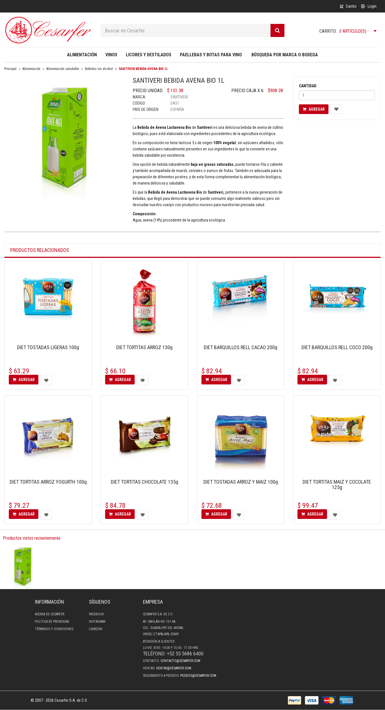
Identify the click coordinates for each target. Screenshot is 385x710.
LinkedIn (95, 629)
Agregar (314, 109)
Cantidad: (308, 86)
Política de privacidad (52, 622)
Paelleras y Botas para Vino (211, 54)
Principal (10, 69)
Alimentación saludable (62, 69)
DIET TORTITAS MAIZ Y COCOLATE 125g (337, 484)
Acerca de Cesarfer (49, 614)
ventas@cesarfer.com (173, 668)
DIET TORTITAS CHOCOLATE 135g (144, 482)
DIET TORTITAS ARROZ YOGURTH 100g (48, 482)
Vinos (111, 54)
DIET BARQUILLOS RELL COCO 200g (336, 347)
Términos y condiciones (54, 629)
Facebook (96, 614)
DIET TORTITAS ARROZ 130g (144, 347)
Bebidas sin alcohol (99, 69)
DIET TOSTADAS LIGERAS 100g (48, 347)
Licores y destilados (148, 54)
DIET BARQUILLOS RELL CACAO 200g (240, 347)
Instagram (97, 622)
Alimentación (82, 54)
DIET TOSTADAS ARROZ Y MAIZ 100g (240, 482)
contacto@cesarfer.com (180, 661)
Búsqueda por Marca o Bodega (284, 54)
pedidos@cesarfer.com (198, 676)
